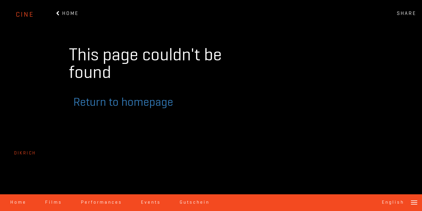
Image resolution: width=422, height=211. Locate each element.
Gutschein (195, 202)
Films (53, 202)
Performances (101, 202)
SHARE (406, 13)
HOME (67, 13)
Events (151, 202)
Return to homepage (123, 102)
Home (18, 202)
